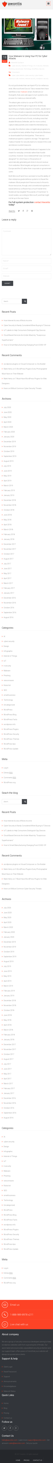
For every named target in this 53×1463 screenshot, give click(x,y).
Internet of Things (27, 66)
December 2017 (10, 544)
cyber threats (39, 75)
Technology (27, 69)
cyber (13, 75)
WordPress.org (10, 782)
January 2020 (9, 437)
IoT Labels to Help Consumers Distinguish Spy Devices (24, 330)
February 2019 (9, 490)
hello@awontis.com (9, 1440)
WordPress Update (11, 749)
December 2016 (10, 598)
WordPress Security (38, 69)
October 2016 (9, 608)
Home (6, 1403)
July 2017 (7, 564)
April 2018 (7, 525)
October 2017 (9, 554)
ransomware (19, 69)
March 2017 (8, 583)
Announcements (10, 1381)
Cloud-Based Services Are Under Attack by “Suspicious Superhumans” (24, 337)
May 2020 (7, 417)
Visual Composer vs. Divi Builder (33, 364)
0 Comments (15, 72)
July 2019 (7, 466)
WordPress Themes (11, 739)
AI (4, 636)
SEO (5, 690)
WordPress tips (10, 744)
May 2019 (7, 476)
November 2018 (10, 505)
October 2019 (9, 451)
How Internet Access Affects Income (18, 320)
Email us (14, 1304)
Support (7, 1377)
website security (30, 78)
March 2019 (8, 486)
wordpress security (42, 78)
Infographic (8, 651)
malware (21, 78)
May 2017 (7, 573)
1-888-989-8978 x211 (21, 1314)
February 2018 (9, 534)
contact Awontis (42, 202)
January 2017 (9, 593)
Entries (8, 773)
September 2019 (10, 456)
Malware (45, 66)
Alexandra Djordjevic (17, 62)
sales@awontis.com (17, 1443)
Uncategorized (9, 705)
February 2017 (9, 588)
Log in (6, 768)
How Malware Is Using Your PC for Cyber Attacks (28, 57)
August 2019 (8, 461)
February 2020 (9, 432)
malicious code (13, 78)
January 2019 (9, 495)
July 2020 (7, 407)
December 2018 (10, 500)
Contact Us (37, 1460)
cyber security (16, 66)
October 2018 (9, 510)
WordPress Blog (10, 715)
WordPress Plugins (11, 729)
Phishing (12, 69)
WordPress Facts (10, 719)
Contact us (8, 1418)
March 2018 (8, 529)
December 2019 (10, 442)
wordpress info (10, 724)
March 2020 (8, 427)
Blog (5, 1408)
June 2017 (8, 569)
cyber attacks (20, 75)
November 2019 (10, 446)
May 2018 (7, 520)
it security (39, 66)
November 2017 (10, 549)
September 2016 (10, 613)
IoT (34, 66)
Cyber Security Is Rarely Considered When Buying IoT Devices (27, 325)
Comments (10, 778)
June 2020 (8, 412)
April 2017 (7, 578)
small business (9, 695)
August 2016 (8, 617)
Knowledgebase (10, 1386)
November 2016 (10, 603)
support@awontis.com (37, 1440)
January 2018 (9, 539)
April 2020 (7, 422)
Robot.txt (7, 685)
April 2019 (7, 481)
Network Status (10, 1391)
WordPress (8, 710)
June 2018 (8, 515)
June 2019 (8, 471)
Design (6, 646)
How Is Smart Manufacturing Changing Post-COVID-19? (25, 345)
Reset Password (10, 1372)
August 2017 (8, 559)
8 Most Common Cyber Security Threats (26, 388)
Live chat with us (19, 1324)
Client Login (8, 1367)
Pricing (6, 1413)
